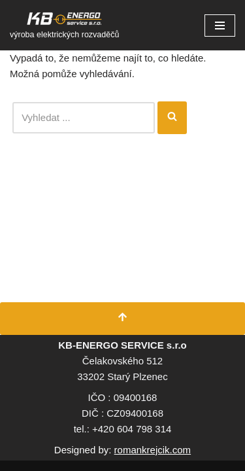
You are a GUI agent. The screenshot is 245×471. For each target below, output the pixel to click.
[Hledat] (83, 117)
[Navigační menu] (219, 25)
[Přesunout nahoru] (122, 318)
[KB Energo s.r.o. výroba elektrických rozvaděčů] (64, 25)
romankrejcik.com (152, 449)
